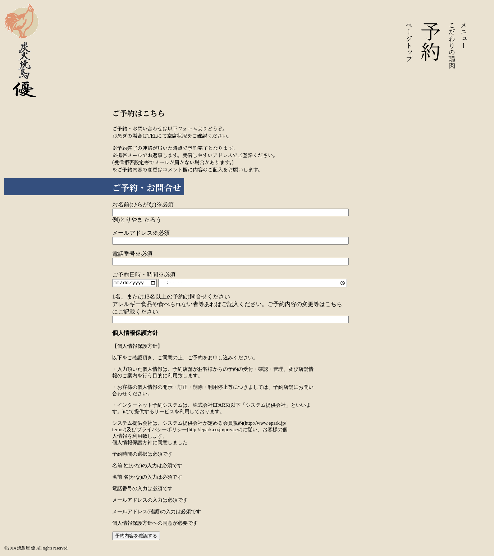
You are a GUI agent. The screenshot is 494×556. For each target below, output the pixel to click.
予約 (430, 41)
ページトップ (409, 41)
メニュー (464, 35)
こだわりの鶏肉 (452, 45)
